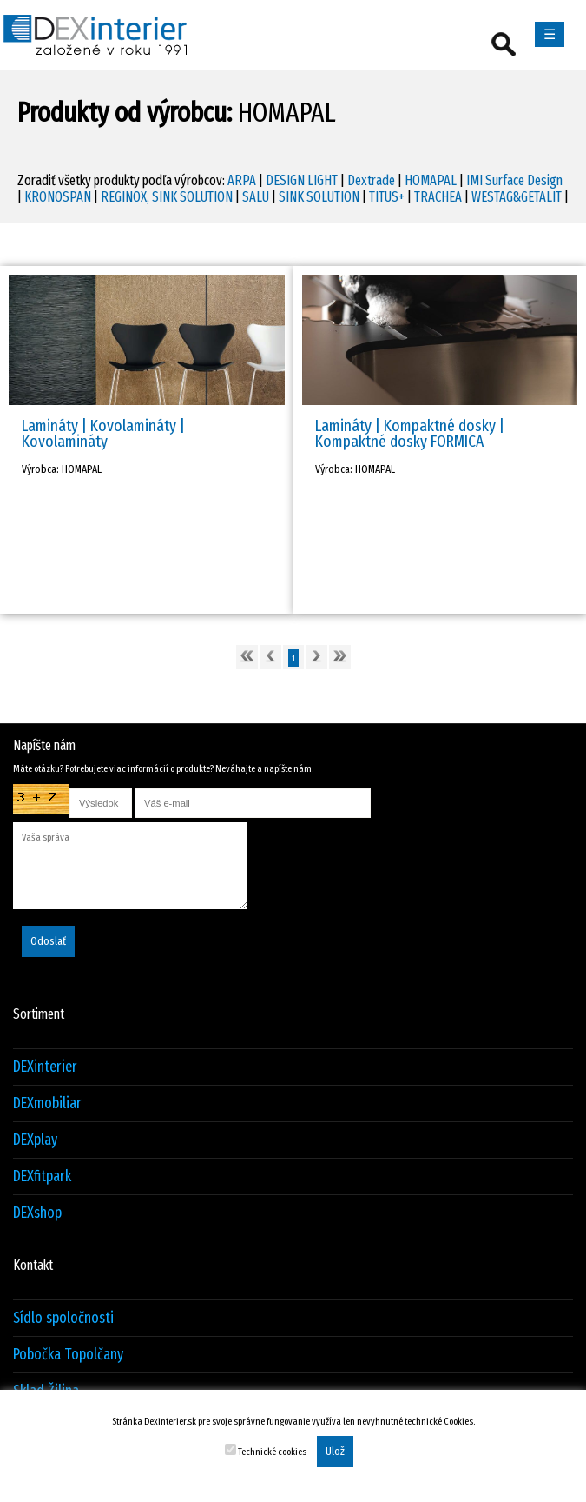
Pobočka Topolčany (68, 1355)
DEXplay (35, 1140)
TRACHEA (438, 197)
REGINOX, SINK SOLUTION (167, 197)
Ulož (335, 1452)
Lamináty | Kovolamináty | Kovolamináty (103, 433)
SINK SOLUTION (319, 197)
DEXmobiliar (47, 1103)
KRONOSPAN (57, 197)
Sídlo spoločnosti (63, 1318)
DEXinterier (45, 1067)
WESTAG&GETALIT (516, 197)
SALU (255, 197)
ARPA (241, 180)
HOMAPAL (431, 180)
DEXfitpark (42, 1176)
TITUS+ (387, 197)
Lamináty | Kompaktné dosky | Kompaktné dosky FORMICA (409, 433)
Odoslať (48, 941)
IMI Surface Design (514, 180)
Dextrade (371, 180)
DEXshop (37, 1213)
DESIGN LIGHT (302, 180)
